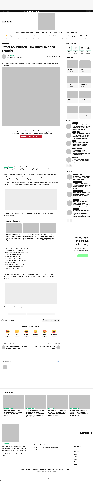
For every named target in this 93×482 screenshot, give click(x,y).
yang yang (74, 35)
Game (69, 84)
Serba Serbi (84, 100)
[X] (75, 50)
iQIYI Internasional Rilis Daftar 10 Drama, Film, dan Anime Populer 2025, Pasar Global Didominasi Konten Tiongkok (57, 413)
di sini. (21, 171)
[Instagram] (82, 50)
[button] (88, 11)
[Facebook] (69, 50)
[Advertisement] (46, 4)
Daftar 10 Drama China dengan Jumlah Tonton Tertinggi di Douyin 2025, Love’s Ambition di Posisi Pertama (79, 413)
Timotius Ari (12, 55)
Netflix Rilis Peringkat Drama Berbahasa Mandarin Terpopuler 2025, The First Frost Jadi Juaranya (13, 413)
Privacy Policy (29, 11)
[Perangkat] (85, 79)
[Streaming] (85, 109)
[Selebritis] (72, 94)
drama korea (25, 35)
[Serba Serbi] (85, 94)
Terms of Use (38, 11)
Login (57, 361)
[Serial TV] (72, 109)
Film (7, 43)
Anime (70, 69)
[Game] (72, 79)
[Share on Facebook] (52, 56)
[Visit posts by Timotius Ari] (4, 56)
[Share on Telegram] (59, 56)
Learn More (82, 276)
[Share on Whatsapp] (57, 56)
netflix (48, 35)
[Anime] (72, 64)
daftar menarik (83, 35)
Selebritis (71, 100)
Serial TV (70, 115)
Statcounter (3, 481)
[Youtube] (88, 50)
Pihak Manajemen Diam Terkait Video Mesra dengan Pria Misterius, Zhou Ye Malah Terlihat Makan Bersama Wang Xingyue (81, 127)
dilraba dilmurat (41, 35)
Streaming (84, 115)
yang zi (62, 35)
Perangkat (84, 84)
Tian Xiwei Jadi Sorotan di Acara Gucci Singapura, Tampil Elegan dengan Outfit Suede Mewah (80, 160)
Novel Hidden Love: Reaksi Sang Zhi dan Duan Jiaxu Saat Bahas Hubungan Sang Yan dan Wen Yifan (81, 195)
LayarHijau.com (8, 167)
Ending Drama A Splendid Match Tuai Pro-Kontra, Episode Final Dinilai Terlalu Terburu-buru (81, 178)
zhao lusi (32, 35)
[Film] (85, 64)
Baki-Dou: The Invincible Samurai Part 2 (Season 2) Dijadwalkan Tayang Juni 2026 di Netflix (80, 144)
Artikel (3, 43)
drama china (16, 35)
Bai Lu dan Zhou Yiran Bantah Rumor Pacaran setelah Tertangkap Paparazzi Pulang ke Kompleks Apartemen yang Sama (81, 204)
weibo (68, 35)
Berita (74, 148)
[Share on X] (54, 56)
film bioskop (55, 35)
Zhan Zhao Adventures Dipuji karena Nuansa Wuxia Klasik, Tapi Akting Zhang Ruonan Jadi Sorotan (82, 186)
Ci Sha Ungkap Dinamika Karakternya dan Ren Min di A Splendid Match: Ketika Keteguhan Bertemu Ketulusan (81, 152)
